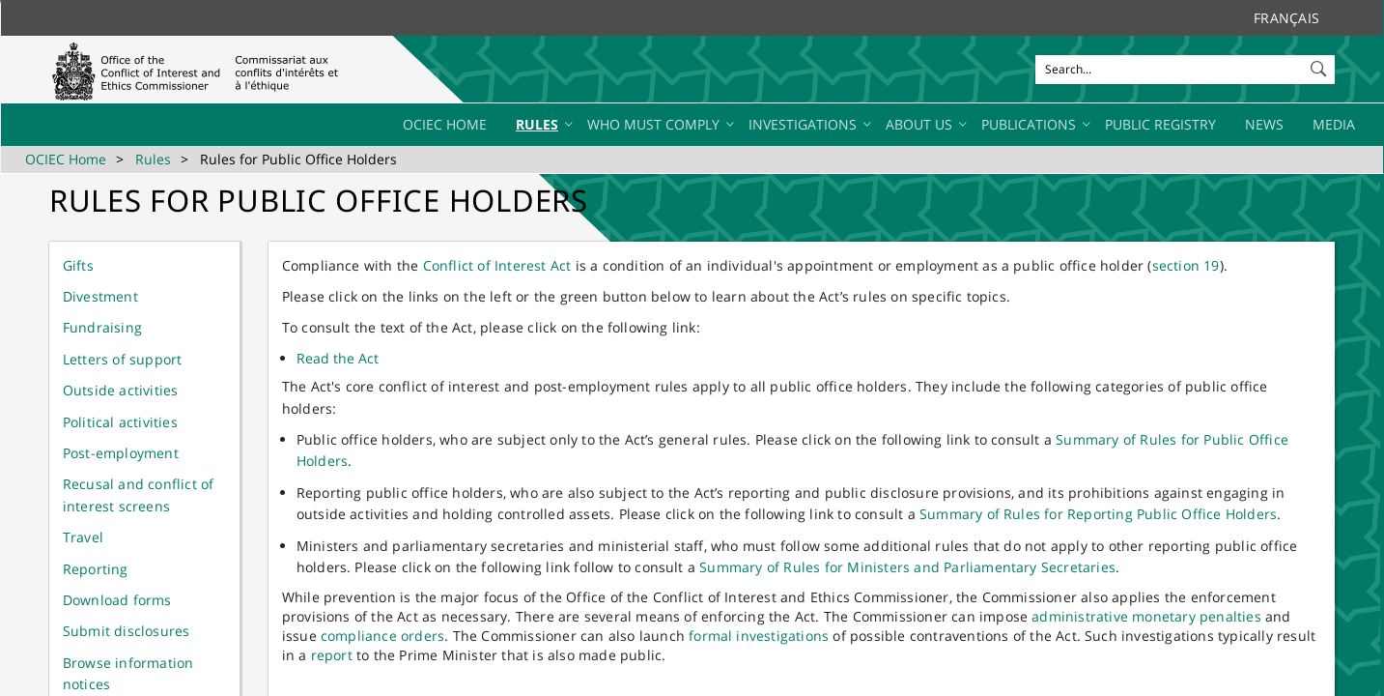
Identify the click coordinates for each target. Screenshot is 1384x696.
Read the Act (338, 358)
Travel (83, 537)
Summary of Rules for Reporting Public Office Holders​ (1098, 514)
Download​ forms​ (117, 600)
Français (1286, 18)
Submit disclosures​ (126, 631)
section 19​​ (1186, 265)
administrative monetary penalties (1145, 616)
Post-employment (121, 453)
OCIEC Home (65, 159)
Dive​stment (100, 296)
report (332, 655)
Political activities (120, 422)
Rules (153, 159)
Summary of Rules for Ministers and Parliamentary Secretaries (907, 567)
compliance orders (382, 635)
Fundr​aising (102, 327)
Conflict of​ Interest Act (497, 265)
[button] (1320, 64)
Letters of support (123, 359)
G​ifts (78, 265)
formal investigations (759, 635)
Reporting (95, 569)
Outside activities (121, 390)
